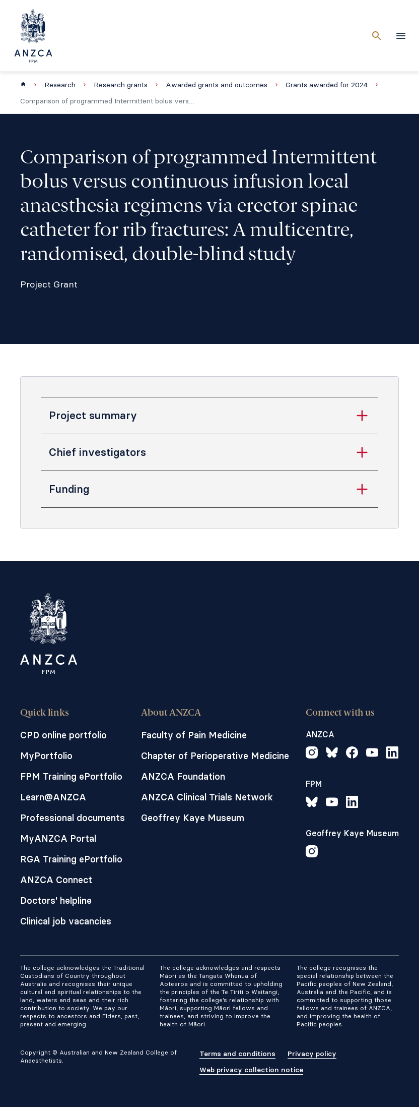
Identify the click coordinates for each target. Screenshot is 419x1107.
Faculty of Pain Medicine (194, 735)
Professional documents (72, 818)
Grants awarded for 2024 (327, 84)
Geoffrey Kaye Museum (192, 818)
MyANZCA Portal (58, 838)
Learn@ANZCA (53, 797)
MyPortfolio (46, 756)
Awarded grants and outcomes (216, 84)
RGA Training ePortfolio (71, 859)
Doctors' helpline (56, 900)
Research (60, 84)
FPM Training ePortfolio (71, 776)
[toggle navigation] (401, 36)
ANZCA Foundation (183, 776)
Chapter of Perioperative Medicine (215, 756)
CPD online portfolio (63, 735)
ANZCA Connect (56, 880)
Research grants (121, 84)
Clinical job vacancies (65, 921)
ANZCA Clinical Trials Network (207, 797)
